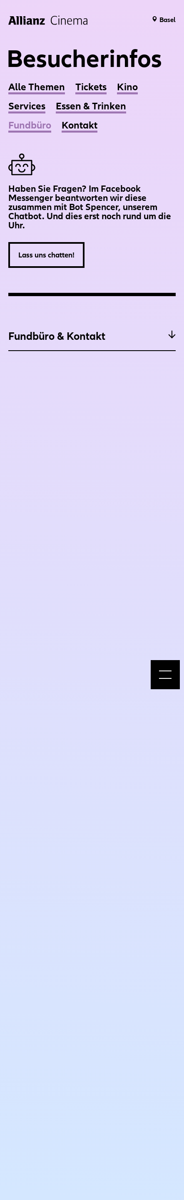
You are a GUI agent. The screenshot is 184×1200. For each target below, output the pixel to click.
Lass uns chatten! (46, 254)
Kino (127, 86)
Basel (167, 19)
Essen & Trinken (91, 105)
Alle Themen (36, 86)
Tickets (91, 86)
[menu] (165, 674)
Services (26, 105)
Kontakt (79, 125)
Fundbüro (29, 125)
